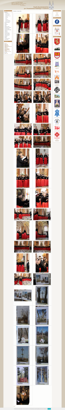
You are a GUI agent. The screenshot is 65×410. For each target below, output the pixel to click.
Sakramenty (6, 17)
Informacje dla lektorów (7, 21)
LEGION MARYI (57, 108)
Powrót (14, 406)
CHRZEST (57, 12)
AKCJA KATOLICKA (57, 117)
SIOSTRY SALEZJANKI (57, 98)
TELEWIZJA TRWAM (57, 130)
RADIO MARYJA (57, 124)
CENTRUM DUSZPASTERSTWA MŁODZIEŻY (57, 85)
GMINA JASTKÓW (57, 59)
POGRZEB (57, 14)
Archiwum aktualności (7, 20)
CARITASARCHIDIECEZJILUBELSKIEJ (57, 140)
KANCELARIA (57, 15)
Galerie (6, 18)
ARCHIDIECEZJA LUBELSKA (57, 68)
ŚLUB (57, 13)
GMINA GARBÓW (57, 45)
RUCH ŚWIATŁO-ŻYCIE (57, 93)
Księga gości (6, 19)
